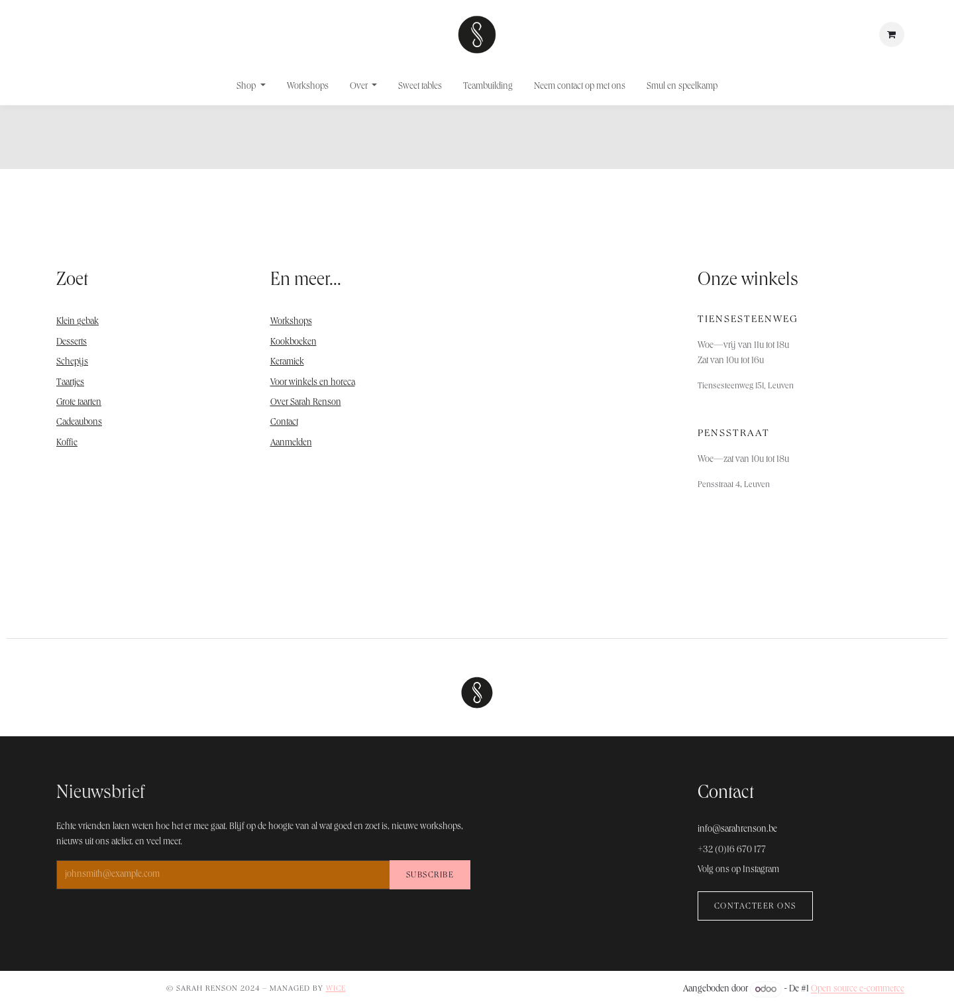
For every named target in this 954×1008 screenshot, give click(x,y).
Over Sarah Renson (305, 403)
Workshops (291, 322)
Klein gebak (77, 322)
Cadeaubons (79, 422)
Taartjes (70, 383)
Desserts (71, 342)
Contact (284, 422)
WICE (336, 989)
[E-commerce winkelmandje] (891, 34)
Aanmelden (291, 443)
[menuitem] (251, 87)
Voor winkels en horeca (312, 383)
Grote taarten (78, 403)
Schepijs (72, 362)
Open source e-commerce (857, 990)
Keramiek (287, 362)
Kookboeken (293, 342)
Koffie (67, 443)
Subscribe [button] (430, 875)
